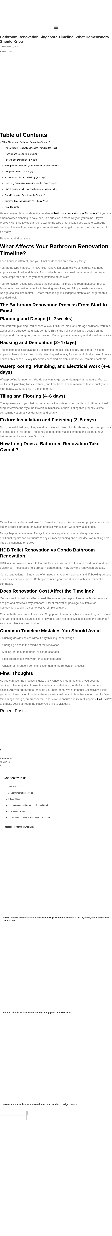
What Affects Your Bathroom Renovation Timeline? (26, 142)
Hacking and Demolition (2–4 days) (21, 160)
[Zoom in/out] (6, 1113)
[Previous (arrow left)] (6, 1117)
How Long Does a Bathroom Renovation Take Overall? (31, 183)
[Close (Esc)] (47, 1113)
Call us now (104, 699)
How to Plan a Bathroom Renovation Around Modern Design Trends (40, 1104)
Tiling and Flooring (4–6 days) (19, 171)
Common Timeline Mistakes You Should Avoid (26, 201)
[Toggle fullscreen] (20, 1113)
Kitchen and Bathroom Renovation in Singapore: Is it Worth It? (37, 1012)
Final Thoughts (12, 207)
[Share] (33, 1113)
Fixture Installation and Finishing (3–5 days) (25, 177)
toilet (10, 563)
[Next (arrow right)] (20, 1117)
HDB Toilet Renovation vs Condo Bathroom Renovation (31, 189)
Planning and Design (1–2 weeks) (21, 154)
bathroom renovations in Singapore (75, 213)
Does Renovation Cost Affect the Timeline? (25, 195)
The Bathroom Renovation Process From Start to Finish (31, 148)
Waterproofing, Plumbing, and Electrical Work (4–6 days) (32, 165)
